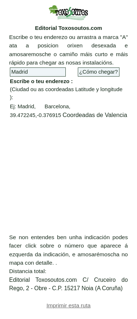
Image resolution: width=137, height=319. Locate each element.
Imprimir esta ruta (68, 305)
